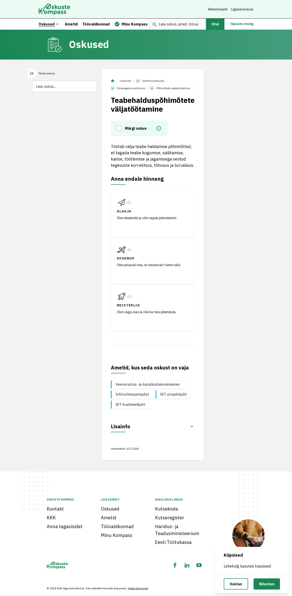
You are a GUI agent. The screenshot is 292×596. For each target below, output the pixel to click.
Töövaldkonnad (117, 526)
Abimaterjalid (217, 9)
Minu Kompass (116, 535)
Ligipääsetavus (242, 9)
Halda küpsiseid (138, 588)
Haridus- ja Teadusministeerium (177, 529)
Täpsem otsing (241, 24)
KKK (51, 517)
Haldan (236, 584)
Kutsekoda (166, 509)
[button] (121, 128)
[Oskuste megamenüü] (57, 24)
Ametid (108, 517)
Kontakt (55, 509)
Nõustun (266, 584)
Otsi (215, 24)
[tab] (41, 73)
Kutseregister (169, 517)
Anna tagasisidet (65, 526)
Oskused (125, 80)
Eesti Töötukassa (173, 542)
